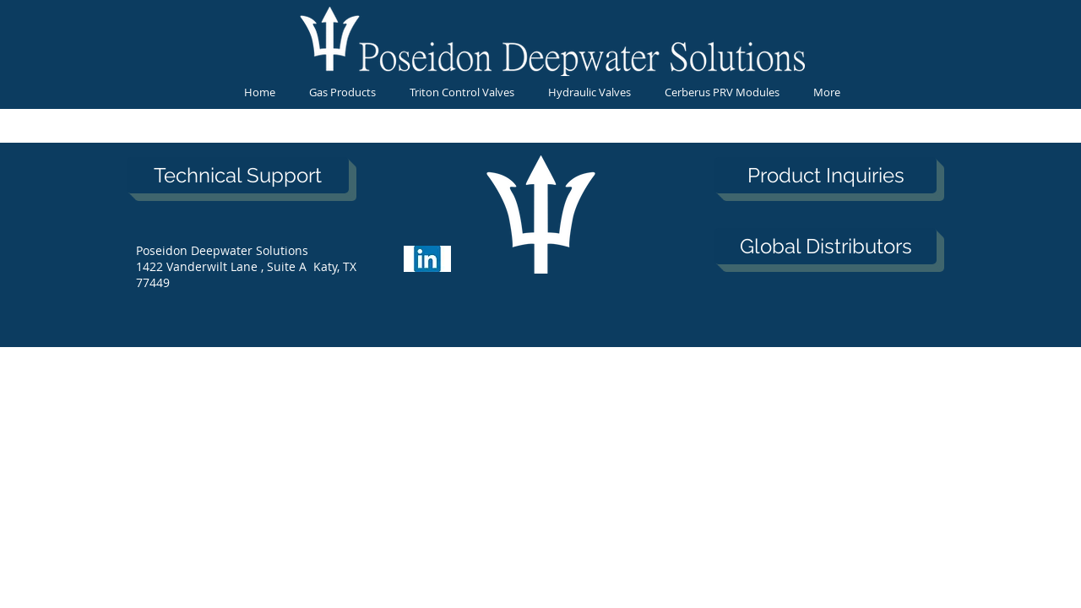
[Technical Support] (238, 175)
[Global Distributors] (825, 246)
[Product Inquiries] (825, 175)
